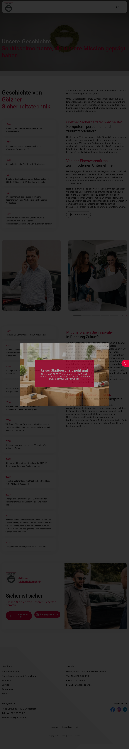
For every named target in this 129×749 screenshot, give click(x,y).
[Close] (107, 347)
